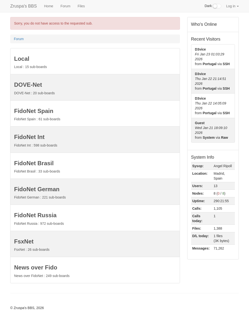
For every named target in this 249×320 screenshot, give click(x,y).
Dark (213, 6)
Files (81, 6)
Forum (65, 6)
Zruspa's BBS (23, 6)
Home (48, 6)
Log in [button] (232, 6)
